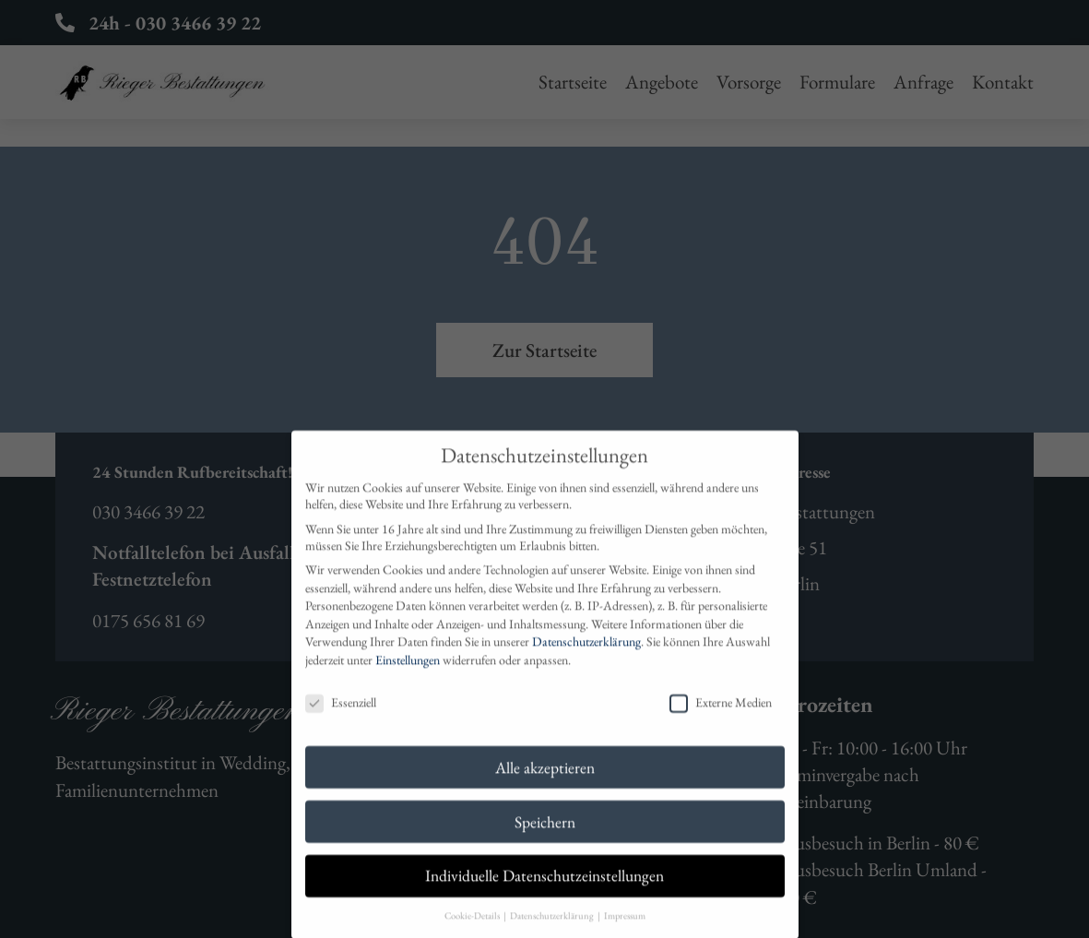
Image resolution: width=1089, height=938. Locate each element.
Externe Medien (720, 719)
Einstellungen (407, 677)
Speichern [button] (545, 838)
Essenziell (340, 719)
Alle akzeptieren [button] (545, 783)
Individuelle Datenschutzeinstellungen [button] (544, 892)
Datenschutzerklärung (586, 658)
